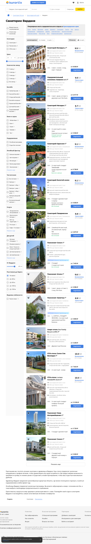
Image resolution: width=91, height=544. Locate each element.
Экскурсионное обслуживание (15, 211)
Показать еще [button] (11, 170)
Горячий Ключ (55, 31)
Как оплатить (29, 518)
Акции (27, 521)
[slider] (7, 61)
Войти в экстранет (68, 521)
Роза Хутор (42, 33)
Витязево (40, 29)
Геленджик (60, 29)
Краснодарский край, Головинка (58, 300)
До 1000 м (13, 286)
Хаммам (13, 130)
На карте (80, 40)
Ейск (48, 33)
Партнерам (65, 511)
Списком (72, 40)
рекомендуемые (32, 40)
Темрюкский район (57, 33)
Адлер (46, 29)
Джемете (52, 29)
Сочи (29, 29)
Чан (11, 133)
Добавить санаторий (68, 515)
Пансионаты (38, 499)
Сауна (12, 126)
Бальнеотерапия (15, 154)
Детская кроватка (16, 251)
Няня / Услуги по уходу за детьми (15, 247)
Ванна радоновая (15, 164)
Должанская (67, 33)
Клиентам (28, 511)
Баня (12, 123)
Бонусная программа (49, 511)
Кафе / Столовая (16, 227)
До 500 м (12, 282)
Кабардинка (40, 31)
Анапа (34, 29)
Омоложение (14, 167)
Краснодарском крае (71, 26)
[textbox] (40, 9)
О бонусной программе (50, 515)
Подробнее (77, 70)
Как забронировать (31, 515)
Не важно (12, 275)
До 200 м (12, 279)
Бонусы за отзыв (48, 521)
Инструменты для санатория (71, 518)
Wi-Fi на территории (14, 220)
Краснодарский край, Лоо (56, 82)
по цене (50, 40)
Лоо (72, 29)
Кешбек (44, 518)
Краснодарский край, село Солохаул (60, 358)
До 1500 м (13, 289)
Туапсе (67, 29)
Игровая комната (15, 244)
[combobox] (40, 9)
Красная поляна (32, 33)
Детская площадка (14, 240)
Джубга (48, 31)
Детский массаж (15, 255)
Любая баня (14, 120)
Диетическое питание (14, 216)
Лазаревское (31, 31)
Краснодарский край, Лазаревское (59, 146)
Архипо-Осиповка (67, 31)
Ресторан (13, 224)
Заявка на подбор (38, 2)
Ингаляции (13, 160)
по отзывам (42, 40)
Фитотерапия (14, 157)
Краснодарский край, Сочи (57, 51)
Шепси (77, 29)
